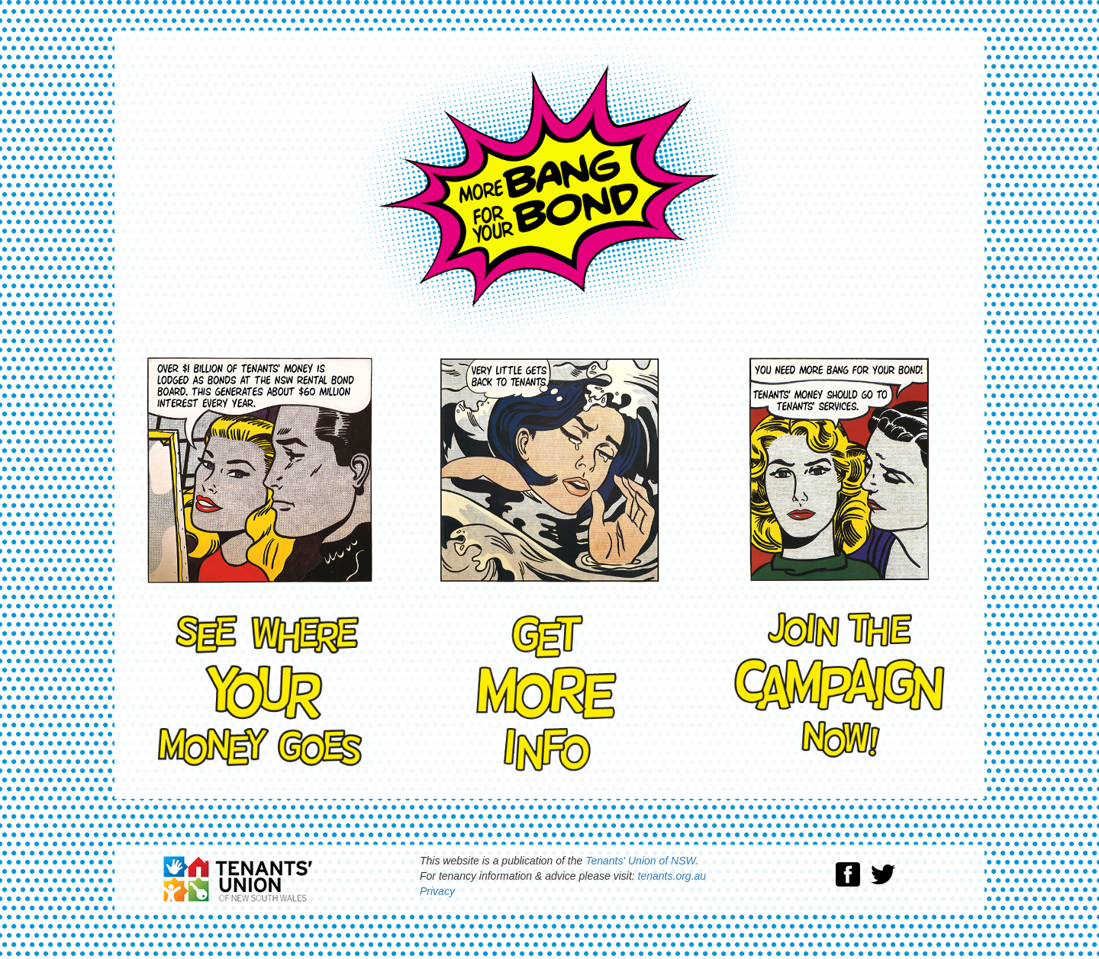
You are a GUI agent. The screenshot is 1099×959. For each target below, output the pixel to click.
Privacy (437, 891)
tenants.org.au (672, 876)
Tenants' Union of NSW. (641, 861)
